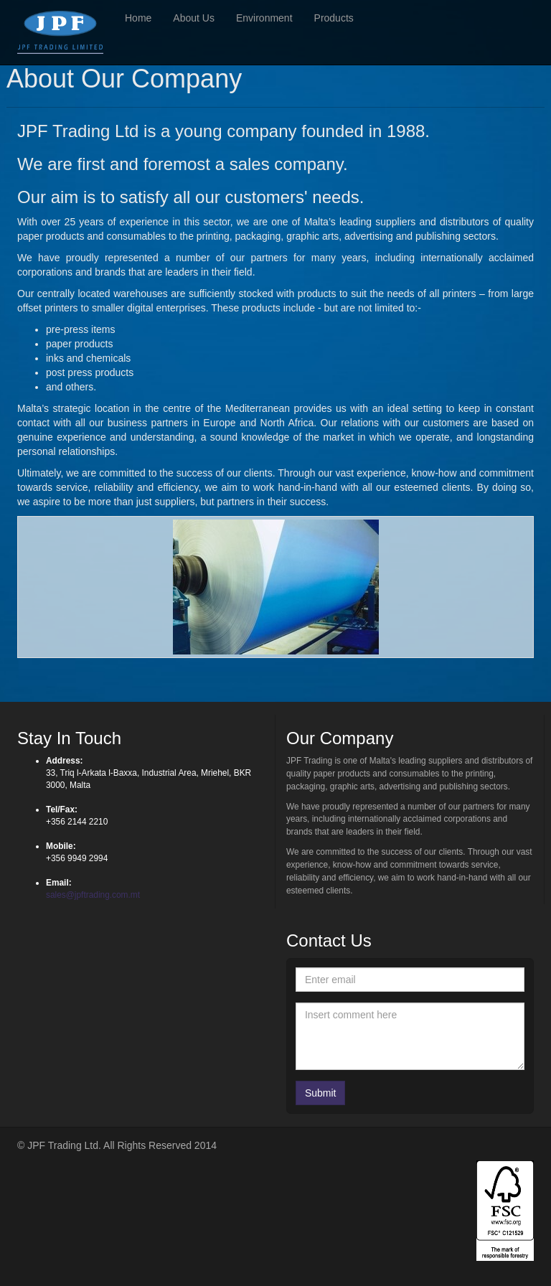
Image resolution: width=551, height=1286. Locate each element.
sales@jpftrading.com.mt (93, 895)
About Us (194, 18)
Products (334, 18)
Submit (320, 1093)
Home (138, 18)
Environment (264, 18)
